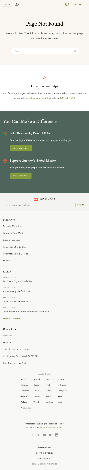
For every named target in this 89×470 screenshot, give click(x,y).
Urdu (60, 402)
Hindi (48, 385)
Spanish (36, 396)
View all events (11, 318)
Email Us (7, 342)
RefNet (6, 260)
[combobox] (45, 51)
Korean (36, 390)
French (61, 379)
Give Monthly (20, 148)
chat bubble (34, 97)
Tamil (60, 396)
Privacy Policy (44, 459)
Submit (80, 205)
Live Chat (7, 335)
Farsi (48, 379)
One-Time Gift (20, 175)
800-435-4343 (67, 97)
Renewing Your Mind (13, 233)
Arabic (23, 379)
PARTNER (78, 4)
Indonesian (62, 385)
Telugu (24, 402)
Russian (24, 396)
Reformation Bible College (15, 253)
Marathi (49, 390)
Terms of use (44, 447)
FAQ (44, 442)
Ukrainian (49, 402)
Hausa (36, 385)
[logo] (17, 5)
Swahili (49, 396)
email (45, 97)
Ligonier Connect (11, 240)
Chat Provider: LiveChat (14, 363)
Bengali (36, 379)
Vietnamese (26, 407)
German (24, 385)
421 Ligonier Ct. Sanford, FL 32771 (20, 356)
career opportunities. (53, 427)
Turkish (36, 402)
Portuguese (62, 390)
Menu (8, 5)
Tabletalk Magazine (12, 226)
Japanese (25, 390)
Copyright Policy (44, 453)
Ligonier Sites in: (44, 374)
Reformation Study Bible (14, 247)
